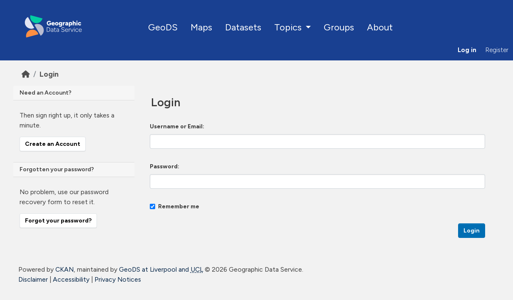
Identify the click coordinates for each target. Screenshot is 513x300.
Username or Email (176, 126)
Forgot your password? (58, 220)
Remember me (174, 206)
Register (497, 50)
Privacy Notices (117, 279)
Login (49, 74)
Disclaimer (33, 279)
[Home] (26, 74)
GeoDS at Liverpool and (161, 269)
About (380, 27)
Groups (339, 27)
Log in (467, 50)
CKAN (64, 269)
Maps (201, 27)
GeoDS (163, 27)
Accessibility (71, 279)
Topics (289, 27)
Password (164, 166)
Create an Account (52, 144)
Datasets (243, 27)
